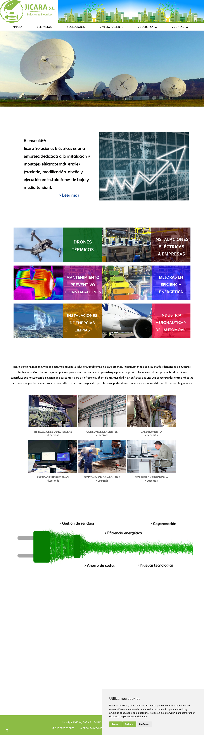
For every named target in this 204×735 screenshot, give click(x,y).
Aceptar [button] (115, 724)
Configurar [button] (144, 724)
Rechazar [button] (129, 724)
